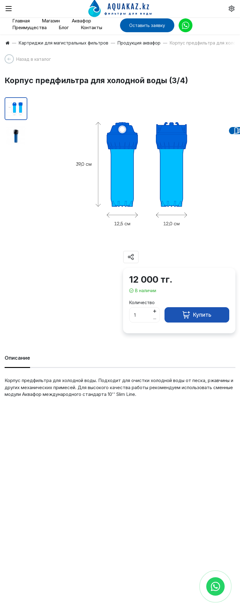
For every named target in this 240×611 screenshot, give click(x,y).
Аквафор (81, 21)
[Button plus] (154, 311)
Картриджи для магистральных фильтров (63, 43)
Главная (21, 21)
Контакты (91, 27)
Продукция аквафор (139, 43)
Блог (64, 27)
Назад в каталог (33, 59)
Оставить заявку (147, 25)
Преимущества (29, 27)
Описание (17, 358)
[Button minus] (154, 319)
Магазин (51, 21)
